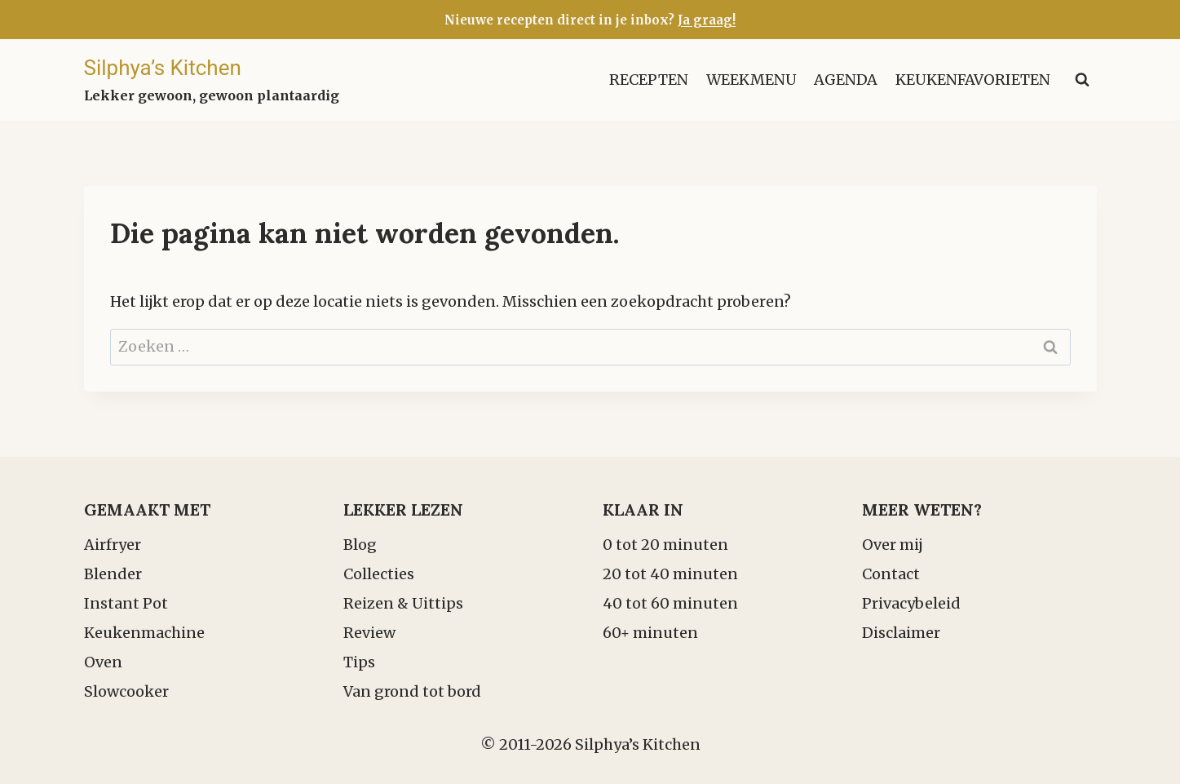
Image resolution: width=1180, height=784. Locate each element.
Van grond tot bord (412, 691)
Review (369, 632)
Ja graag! (707, 20)
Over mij (892, 544)
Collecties (378, 574)
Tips (359, 662)
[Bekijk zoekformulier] (1082, 80)
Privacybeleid (911, 603)
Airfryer (112, 544)
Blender (113, 574)
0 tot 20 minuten (665, 544)
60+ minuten (650, 632)
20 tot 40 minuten (670, 574)
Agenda (845, 79)
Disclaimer (901, 632)
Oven (103, 662)
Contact (891, 574)
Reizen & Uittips (403, 603)
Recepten (648, 79)
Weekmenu (751, 79)
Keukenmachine (144, 632)
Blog (360, 544)
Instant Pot (126, 603)
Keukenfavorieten (972, 79)
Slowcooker (126, 691)
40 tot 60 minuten (670, 603)
